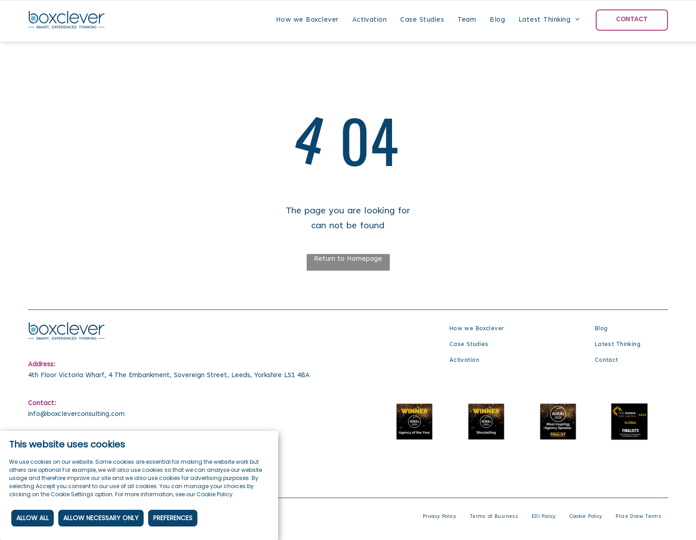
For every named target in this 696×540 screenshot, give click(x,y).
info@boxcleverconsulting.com (76, 414)
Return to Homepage (348, 259)
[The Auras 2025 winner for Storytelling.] (486, 421)
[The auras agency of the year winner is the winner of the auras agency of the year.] (414, 421)
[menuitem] (307, 20)
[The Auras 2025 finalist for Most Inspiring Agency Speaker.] (558, 421)
